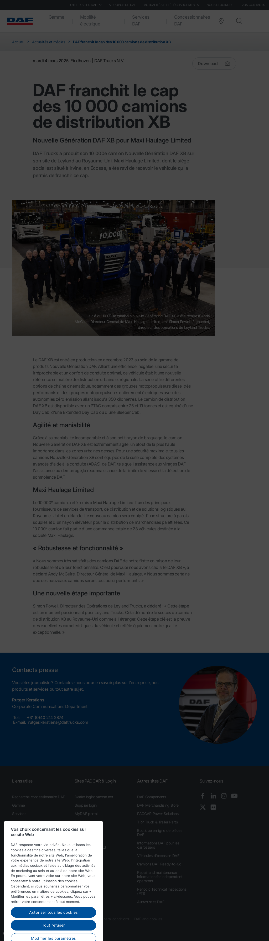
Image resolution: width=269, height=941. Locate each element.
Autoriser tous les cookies (53, 923)
